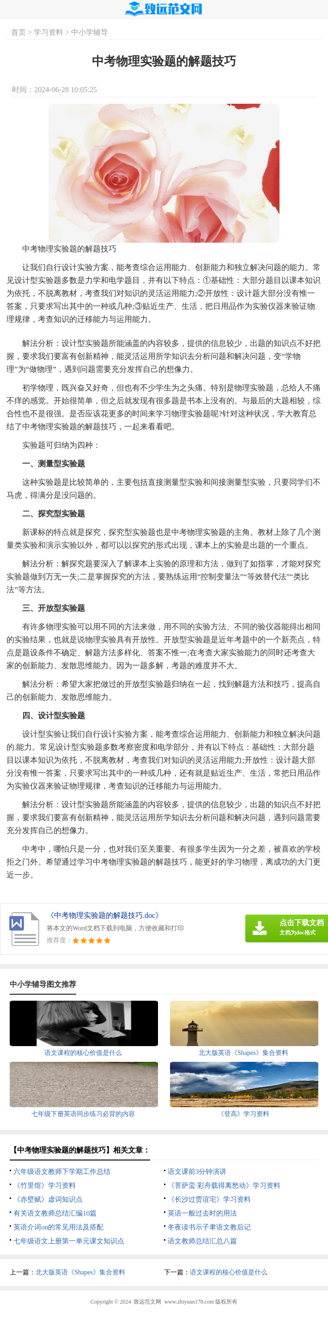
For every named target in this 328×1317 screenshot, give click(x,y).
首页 (18, 32)
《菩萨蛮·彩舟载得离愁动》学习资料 (224, 1185)
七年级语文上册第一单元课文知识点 (68, 1241)
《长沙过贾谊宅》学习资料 (209, 1199)
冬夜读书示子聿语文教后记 (209, 1227)
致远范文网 (147, 1301)
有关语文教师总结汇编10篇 (55, 1213)
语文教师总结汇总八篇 (202, 1241)
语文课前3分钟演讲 (197, 1171)
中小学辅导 (89, 32)
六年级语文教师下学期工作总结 (61, 1171)
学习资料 (48, 32)
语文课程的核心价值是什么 (228, 1272)
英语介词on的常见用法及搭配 (58, 1227)
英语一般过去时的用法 (202, 1213)
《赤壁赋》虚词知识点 (48, 1199)
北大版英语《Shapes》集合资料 (80, 1272)
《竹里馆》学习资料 (44, 1185)
